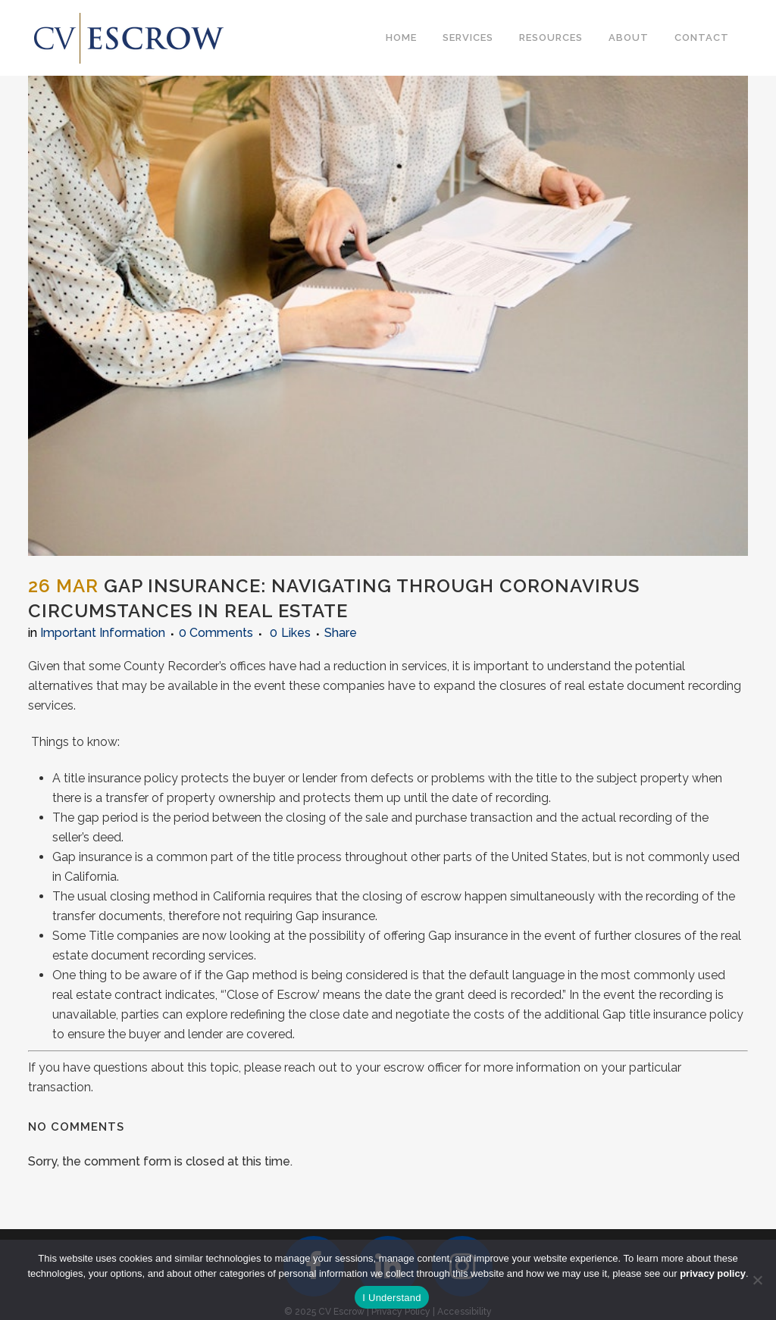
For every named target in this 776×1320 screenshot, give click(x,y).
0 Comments (216, 633)
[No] (757, 1279)
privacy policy (713, 1273)
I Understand (391, 1297)
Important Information (102, 633)
